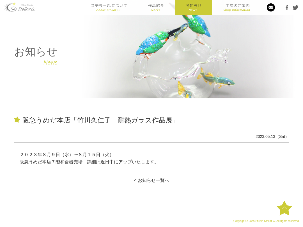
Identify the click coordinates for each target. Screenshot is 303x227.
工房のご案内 (236, 7)
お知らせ (193, 7)
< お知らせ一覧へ (151, 180)
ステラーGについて (109, 7)
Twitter (295, 7)
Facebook (287, 7)
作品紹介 (156, 7)
